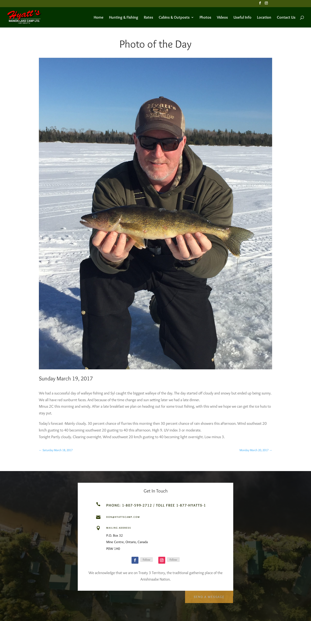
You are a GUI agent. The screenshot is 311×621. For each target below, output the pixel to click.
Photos (205, 18)
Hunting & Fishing (123, 18)
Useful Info (242, 18)
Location (264, 18)
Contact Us (286, 18)
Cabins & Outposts (174, 18)
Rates (148, 18)
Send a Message (208, 595)
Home (98, 18)
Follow (146, 559)
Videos (222, 18)
